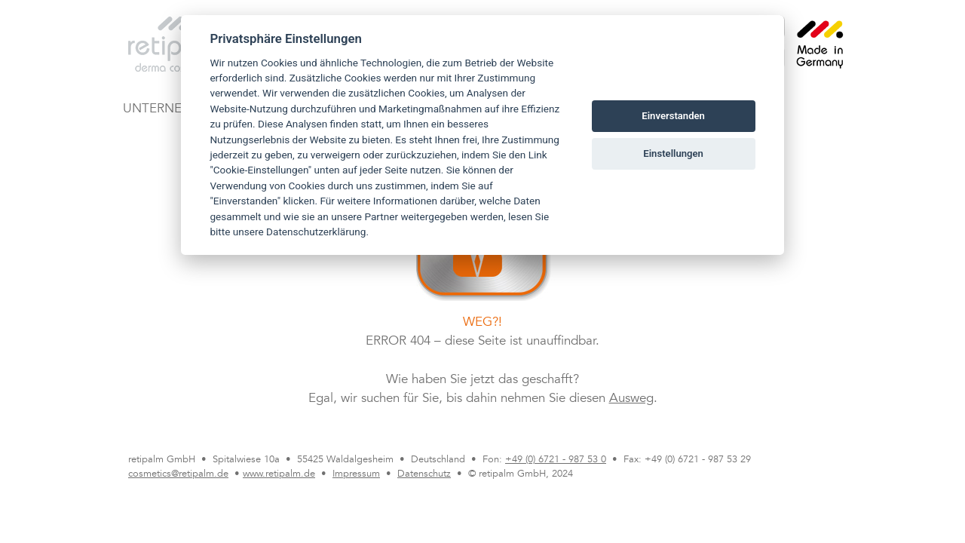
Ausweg (631, 399)
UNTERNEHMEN (171, 109)
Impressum (356, 474)
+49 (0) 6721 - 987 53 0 (555, 460)
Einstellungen (673, 153)
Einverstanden (673, 115)
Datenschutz (424, 474)
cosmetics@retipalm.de (178, 474)
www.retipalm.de (279, 474)
